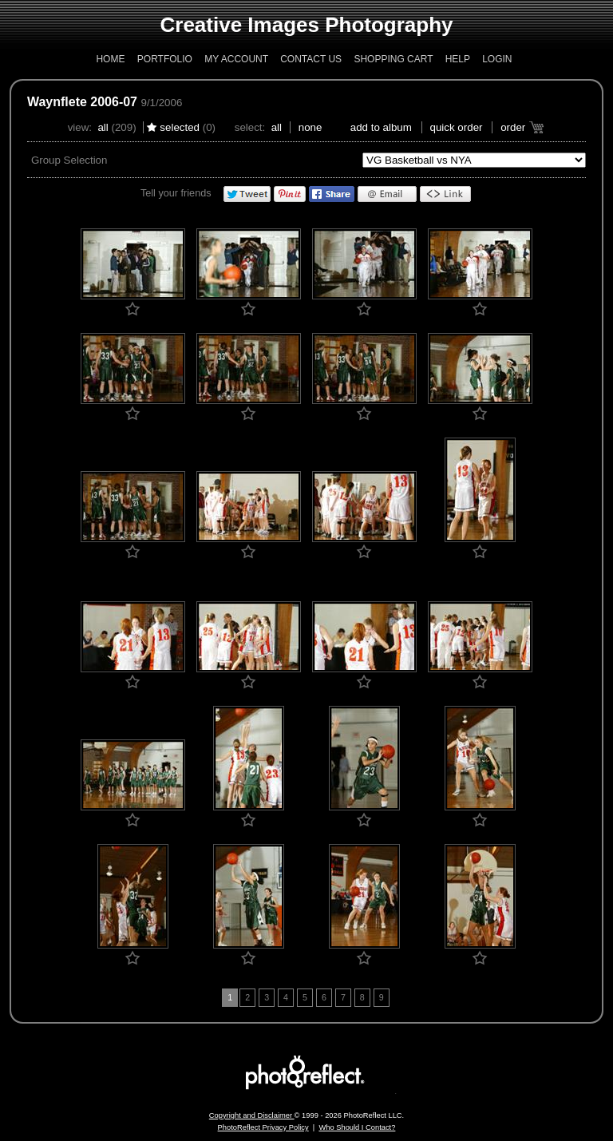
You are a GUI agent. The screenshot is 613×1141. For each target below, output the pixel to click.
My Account (236, 59)
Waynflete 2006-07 (82, 102)
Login (497, 59)
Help (457, 59)
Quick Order (456, 127)
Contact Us (311, 59)
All (102, 127)
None (310, 127)
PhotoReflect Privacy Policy (263, 1127)
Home (110, 59)
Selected (180, 127)
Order (512, 127)
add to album (381, 127)
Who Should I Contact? (356, 1127)
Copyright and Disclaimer (252, 1115)
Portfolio (164, 59)
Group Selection (69, 160)
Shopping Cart (393, 59)
